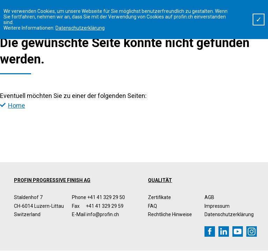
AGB (209, 197)
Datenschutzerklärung (229, 214)
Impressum (217, 206)
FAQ (152, 206)
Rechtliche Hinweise (170, 214)
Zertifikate (159, 197)
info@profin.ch (103, 214)
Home (16, 105)
